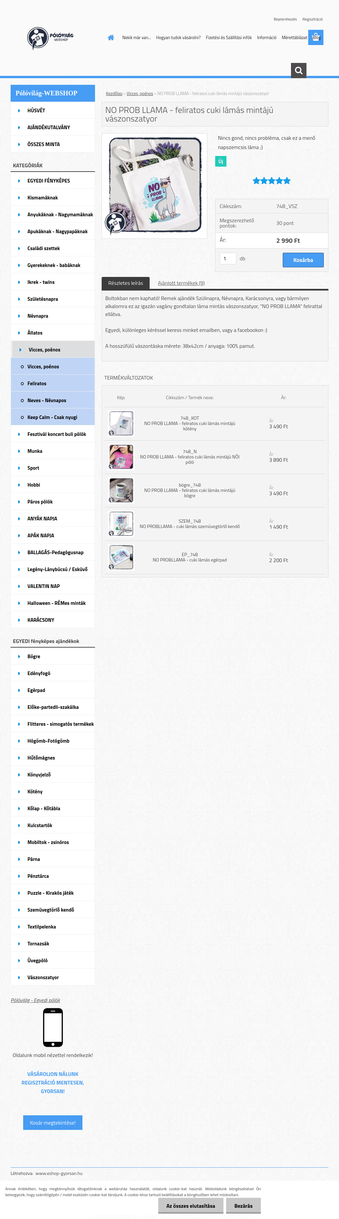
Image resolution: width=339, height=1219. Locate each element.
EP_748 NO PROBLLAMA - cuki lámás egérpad (190, 557)
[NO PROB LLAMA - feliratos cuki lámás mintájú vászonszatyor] (154, 136)
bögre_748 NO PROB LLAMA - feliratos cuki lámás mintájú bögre (189, 490)
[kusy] (228, 258)
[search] (298, 70)
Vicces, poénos (140, 93)
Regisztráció (313, 19)
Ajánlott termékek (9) (181, 283)
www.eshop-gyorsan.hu (58, 1173)
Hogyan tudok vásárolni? (178, 37)
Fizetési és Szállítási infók (229, 37)
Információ (267, 37)
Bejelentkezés (285, 19)
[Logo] (56, 37)
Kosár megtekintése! (52, 1123)
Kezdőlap (114, 93)
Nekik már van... (136, 37)
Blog (317, 37)
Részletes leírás (125, 283)
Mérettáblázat (294, 37)
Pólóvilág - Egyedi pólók (35, 1000)
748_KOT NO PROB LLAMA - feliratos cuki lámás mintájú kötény (189, 423)
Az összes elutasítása (191, 1206)
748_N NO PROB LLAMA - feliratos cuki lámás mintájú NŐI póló (189, 456)
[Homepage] (110, 37)
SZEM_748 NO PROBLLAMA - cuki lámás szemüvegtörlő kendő (190, 523)
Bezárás (243, 1206)
